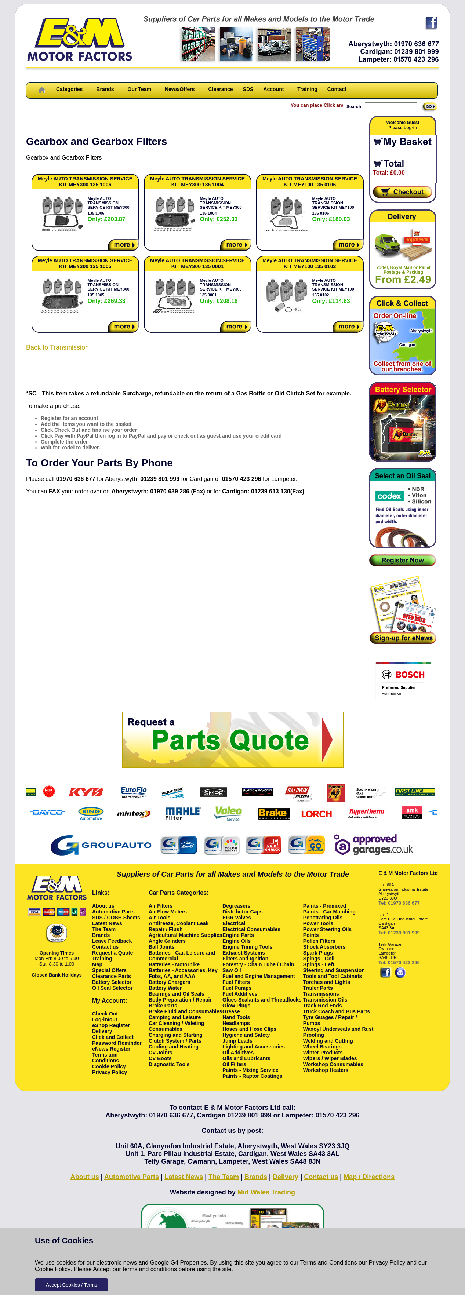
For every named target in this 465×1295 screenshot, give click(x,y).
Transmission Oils (325, 1000)
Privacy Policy (387, 1262)
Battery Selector (111, 982)
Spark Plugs (318, 953)
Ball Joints (162, 947)
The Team (104, 929)
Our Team (139, 89)
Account (273, 89)
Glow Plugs (236, 1005)
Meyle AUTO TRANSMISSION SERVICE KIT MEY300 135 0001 (221, 291)
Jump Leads (237, 1041)
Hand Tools (236, 1017)
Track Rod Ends (322, 1005)
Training (307, 89)
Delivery (102, 1031)
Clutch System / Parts (175, 1041)
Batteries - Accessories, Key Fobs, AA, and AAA (183, 973)
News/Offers (180, 89)
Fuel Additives (239, 994)
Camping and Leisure (175, 1017)
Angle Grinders (167, 941)
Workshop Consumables (333, 1064)
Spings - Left (318, 964)
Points (311, 935)
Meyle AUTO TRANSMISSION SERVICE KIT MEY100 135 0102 (333, 291)
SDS (248, 89)
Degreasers (236, 906)
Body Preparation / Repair (180, 1000)
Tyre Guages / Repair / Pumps (330, 1020)
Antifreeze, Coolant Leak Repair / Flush (178, 926)
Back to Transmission (57, 347)
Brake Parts (163, 1005)
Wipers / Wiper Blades (330, 1058)
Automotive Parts (113, 912)
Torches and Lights (326, 982)
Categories (69, 89)
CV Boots (160, 1058)
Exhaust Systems (243, 953)
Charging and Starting (176, 1035)
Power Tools (318, 923)
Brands (105, 89)
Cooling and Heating (174, 1047)
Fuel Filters (236, 982)
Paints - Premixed (324, 906)
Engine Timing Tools (247, 947)
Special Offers (109, 970)
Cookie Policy (52, 1269)
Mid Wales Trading (266, 1192)
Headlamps (236, 1023)
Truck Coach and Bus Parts (336, 1011)
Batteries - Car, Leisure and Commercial (182, 956)
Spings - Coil (319, 959)
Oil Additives (238, 1052)
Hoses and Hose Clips (249, 1029)
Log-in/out (104, 1019)
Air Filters (160, 906)
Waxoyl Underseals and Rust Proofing (338, 1032)
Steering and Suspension (334, 970)
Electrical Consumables (251, 929)
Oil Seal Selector (112, 988)
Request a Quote (112, 953)
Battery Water (165, 988)
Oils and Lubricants (246, 1058)
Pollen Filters (319, 941)
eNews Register (111, 1049)
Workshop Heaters (325, 1070)
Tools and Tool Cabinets (332, 976)
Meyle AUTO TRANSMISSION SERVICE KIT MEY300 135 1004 (221, 209)
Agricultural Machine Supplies (185, 935)
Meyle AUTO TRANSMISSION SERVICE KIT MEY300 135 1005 (109, 291)
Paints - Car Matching (329, 912)
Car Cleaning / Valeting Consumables (176, 1026)
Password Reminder (117, 1043)
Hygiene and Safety (246, 1035)
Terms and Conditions (328, 1262)
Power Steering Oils (327, 929)
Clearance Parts (111, 976)
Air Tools (160, 917)
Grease (231, 1011)
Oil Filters (234, 1064)
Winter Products (323, 1052)
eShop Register (111, 1025)
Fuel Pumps (236, 988)
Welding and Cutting (328, 1041)
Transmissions (321, 994)
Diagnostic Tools (169, 1064)
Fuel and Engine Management (258, 976)
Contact (336, 89)
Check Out (105, 1014)
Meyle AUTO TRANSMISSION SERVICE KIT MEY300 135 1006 (109, 209)
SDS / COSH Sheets (116, 917)
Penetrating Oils (322, 917)
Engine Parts (238, 935)
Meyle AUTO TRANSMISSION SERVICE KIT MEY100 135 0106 (333, 209)
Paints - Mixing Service (250, 1070)
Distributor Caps (242, 912)
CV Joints (160, 1052)
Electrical (233, 923)
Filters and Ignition (245, 959)
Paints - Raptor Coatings (252, 1076)
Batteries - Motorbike (174, 964)
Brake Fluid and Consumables (185, 1011)
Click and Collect (113, 1037)
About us (103, 906)
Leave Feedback (112, 941)
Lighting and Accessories (253, 1047)
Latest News (107, 923)
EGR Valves (236, 917)
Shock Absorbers (324, 947)
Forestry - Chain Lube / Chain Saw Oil (258, 967)
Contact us (105, 947)
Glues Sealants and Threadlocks (262, 1000)
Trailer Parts (318, 988)
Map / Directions (369, 1177)
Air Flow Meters (168, 912)
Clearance (220, 89)
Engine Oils (236, 941)
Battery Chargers (169, 982)
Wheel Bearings (322, 1047)
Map (97, 964)
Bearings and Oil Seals (176, 994)
